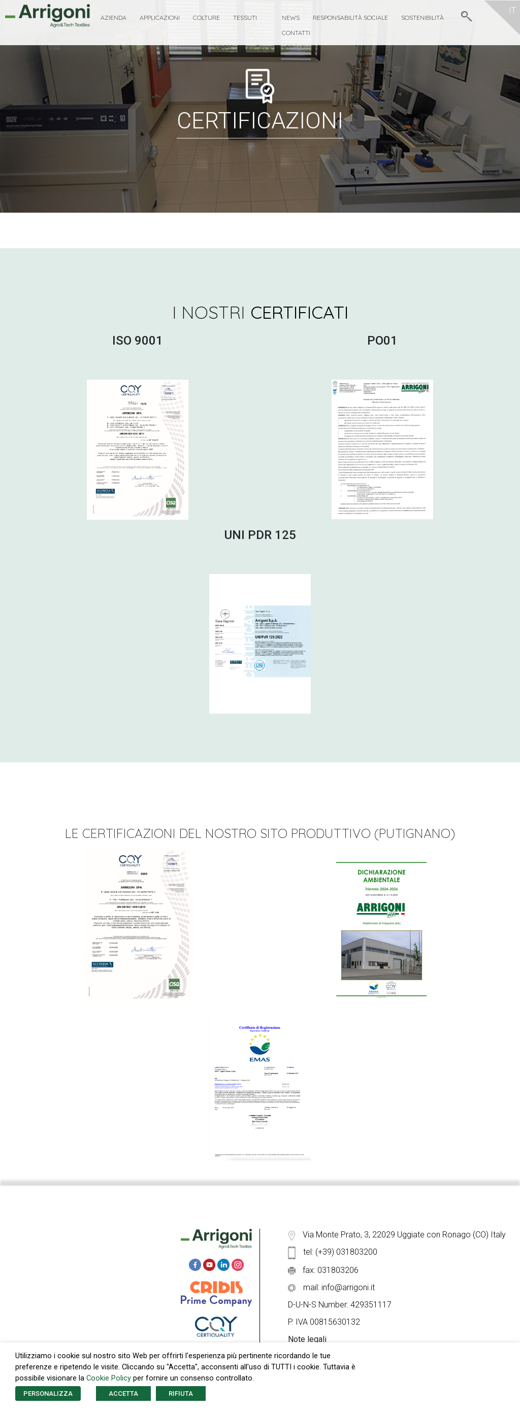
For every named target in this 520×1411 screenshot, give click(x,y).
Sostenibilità (422, 17)
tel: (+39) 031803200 (332, 1252)
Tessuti (245, 17)
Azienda (113, 17)
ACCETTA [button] (123, 1393)
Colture (206, 17)
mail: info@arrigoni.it (331, 1287)
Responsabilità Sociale (350, 17)
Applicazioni (160, 17)
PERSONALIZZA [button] (48, 1393)
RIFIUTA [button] (181, 1393)
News (291, 17)
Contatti (296, 33)
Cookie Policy (108, 1378)
